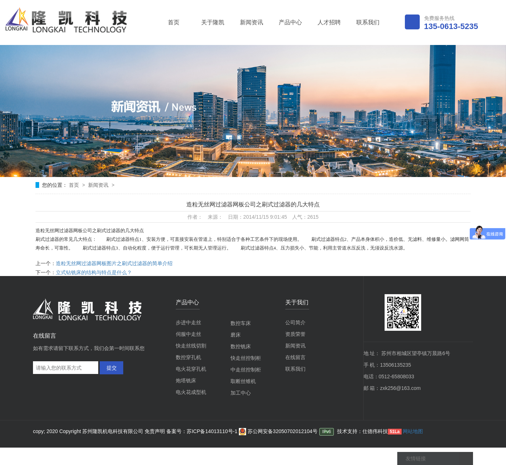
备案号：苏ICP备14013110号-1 (202, 431)
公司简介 (295, 322)
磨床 (236, 335)
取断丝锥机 (243, 381)
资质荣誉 (295, 334)
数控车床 (241, 323)
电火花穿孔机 (191, 369)
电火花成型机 (191, 392)
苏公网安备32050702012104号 (278, 431)
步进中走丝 (188, 322)
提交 (112, 368)
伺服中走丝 (188, 334)
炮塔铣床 (186, 380)
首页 (173, 22)
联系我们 (368, 22)
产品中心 (290, 22)
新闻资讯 (251, 22)
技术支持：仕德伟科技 (362, 431)
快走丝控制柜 (246, 358)
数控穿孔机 (188, 357)
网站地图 (413, 431)
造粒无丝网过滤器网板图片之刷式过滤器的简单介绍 (114, 263)
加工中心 (241, 393)
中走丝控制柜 (246, 370)
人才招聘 (329, 22)
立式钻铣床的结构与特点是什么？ (94, 272)
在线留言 (295, 357)
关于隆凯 (212, 22)
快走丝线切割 (191, 346)
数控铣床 (241, 346)
